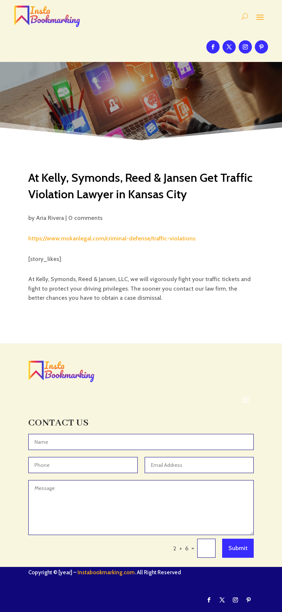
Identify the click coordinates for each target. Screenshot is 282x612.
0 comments (85, 217)
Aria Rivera (50, 217)
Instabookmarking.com (106, 572)
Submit (237, 548)
